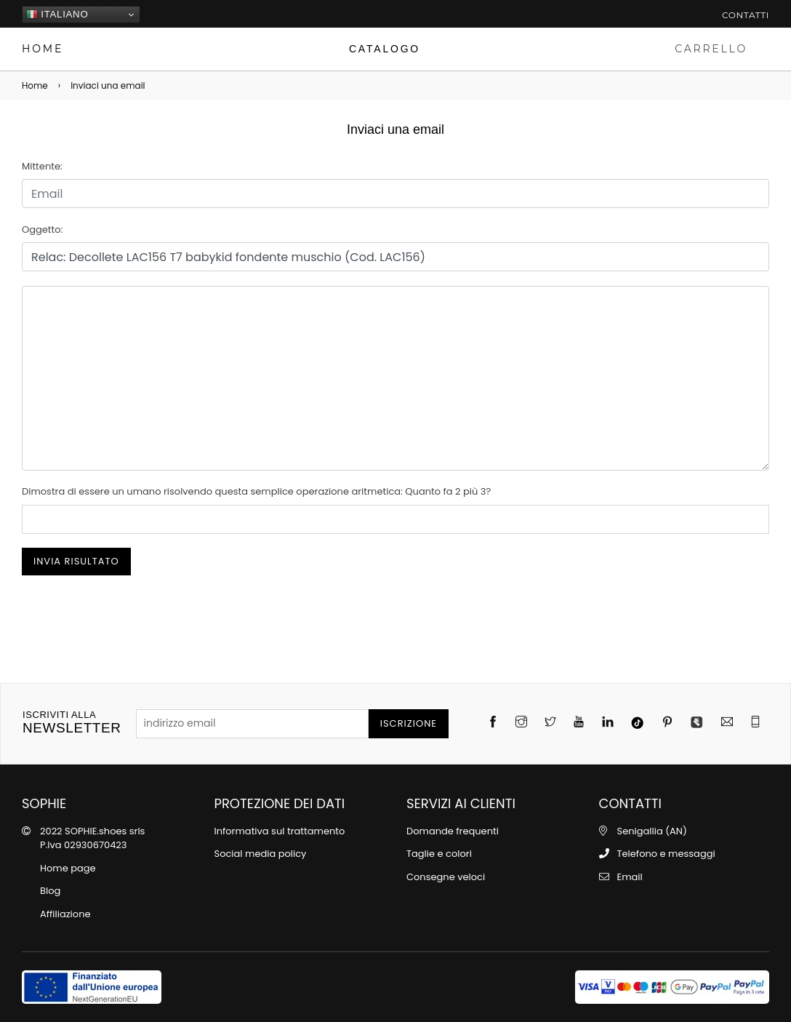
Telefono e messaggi (666, 854)
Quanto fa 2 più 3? (448, 491)
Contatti (745, 14)
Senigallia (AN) (652, 831)
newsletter (72, 722)
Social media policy (260, 854)
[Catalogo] (384, 49)
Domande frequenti (452, 831)
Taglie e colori (439, 854)
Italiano (57, 14)
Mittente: (42, 166)
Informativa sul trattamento (279, 831)
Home (35, 85)
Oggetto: (42, 229)
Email (630, 877)
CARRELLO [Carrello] (711, 48)
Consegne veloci (445, 877)
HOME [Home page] (42, 48)
